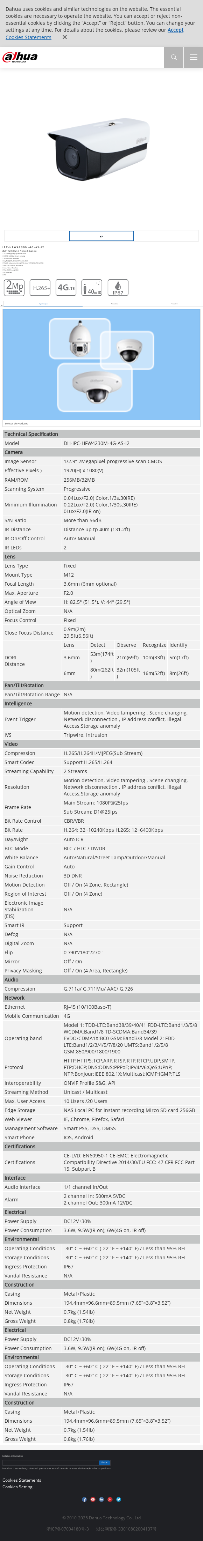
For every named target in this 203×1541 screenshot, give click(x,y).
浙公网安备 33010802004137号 (126, 1529)
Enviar (104, 1462)
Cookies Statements (28, 37)
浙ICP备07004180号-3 (68, 1529)
